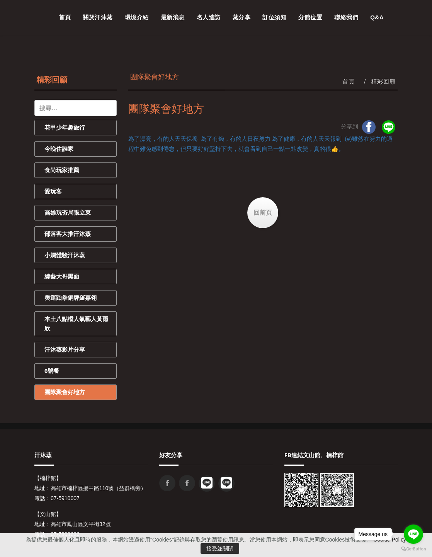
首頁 (65, 17)
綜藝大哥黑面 (61, 276)
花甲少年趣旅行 (64, 127)
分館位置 (310, 17)
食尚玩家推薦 (61, 170)
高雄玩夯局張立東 (67, 212)
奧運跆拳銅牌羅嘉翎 (70, 297)
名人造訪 (209, 17)
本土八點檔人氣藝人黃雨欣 (76, 323)
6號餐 (51, 370)
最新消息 (173, 17)
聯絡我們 (346, 17)
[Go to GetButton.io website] (413, 549)
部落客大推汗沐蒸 (67, 234)
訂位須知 (274, 17)
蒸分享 (242, 17)
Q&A (377, 17)
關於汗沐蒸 (98, 17)
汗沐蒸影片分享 (64, 349)
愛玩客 (53, 191)
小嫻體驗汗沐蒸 (64, 255)
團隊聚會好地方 (64, 392)
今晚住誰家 (58, 148)
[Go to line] (413, 534)
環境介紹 (137, 17)
